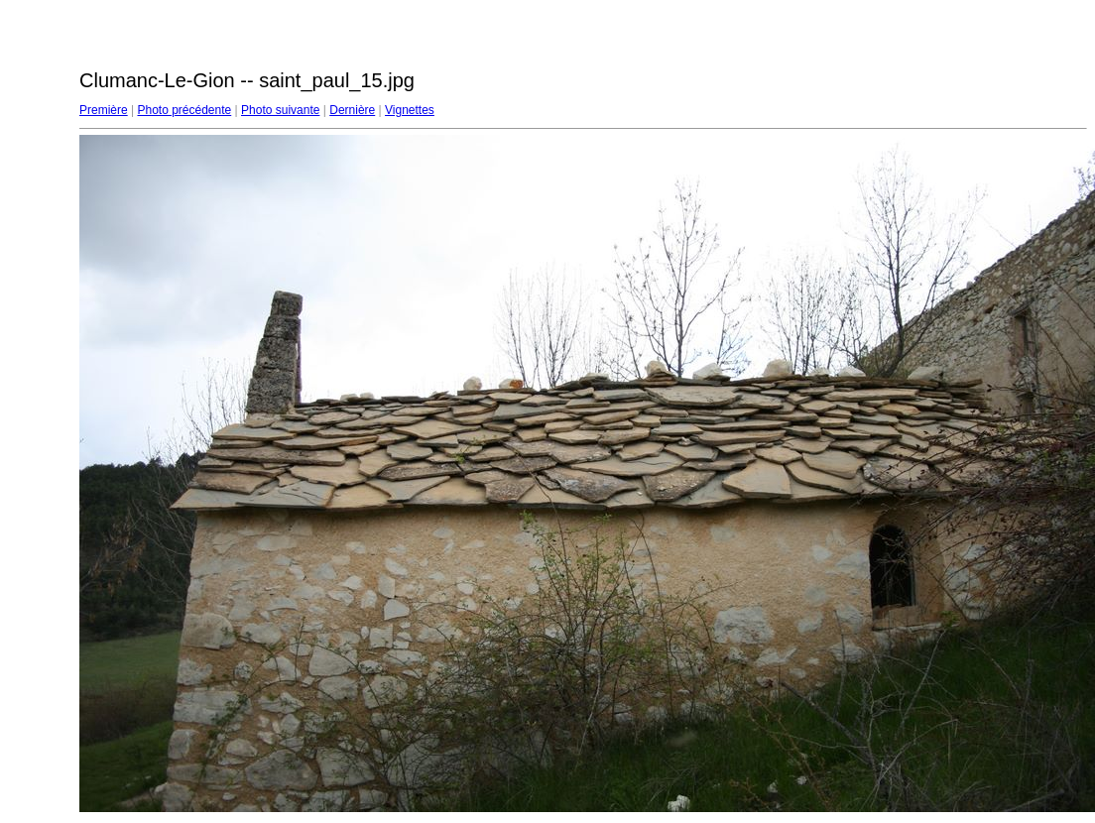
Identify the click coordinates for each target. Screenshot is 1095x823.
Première (103, 110)
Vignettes (409, 110)
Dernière (352, 110)
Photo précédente (184, 110)
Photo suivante (280, 110)
